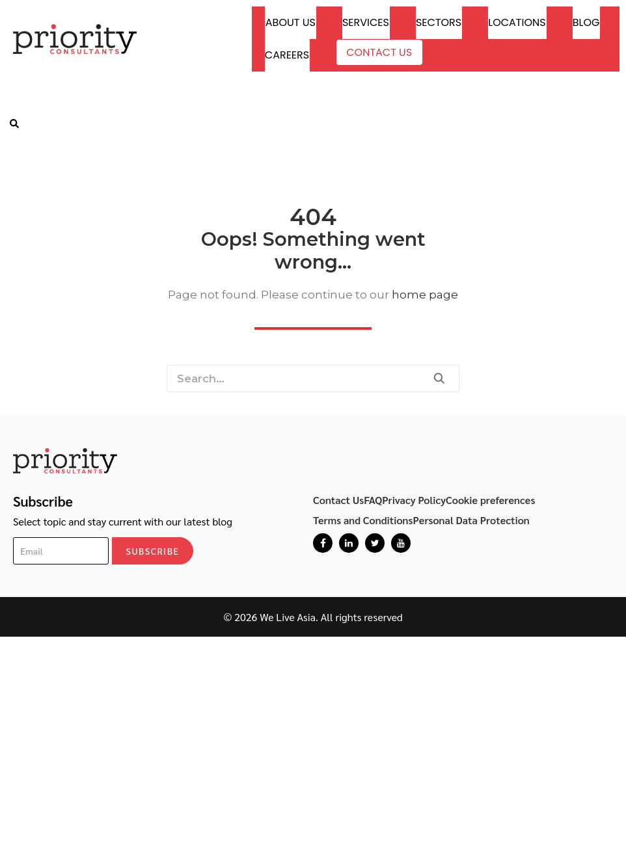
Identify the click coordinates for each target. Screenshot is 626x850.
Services (365, 22)
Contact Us (379, 52)
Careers (287, 54)
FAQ (373, 500)
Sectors (438, 22)
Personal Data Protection (471, 520)
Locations (516, 22)
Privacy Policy (414, 500)
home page (425, 294)
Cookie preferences (491, 500)
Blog (586, 22)
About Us (290, 22)
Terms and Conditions (363, 520)
